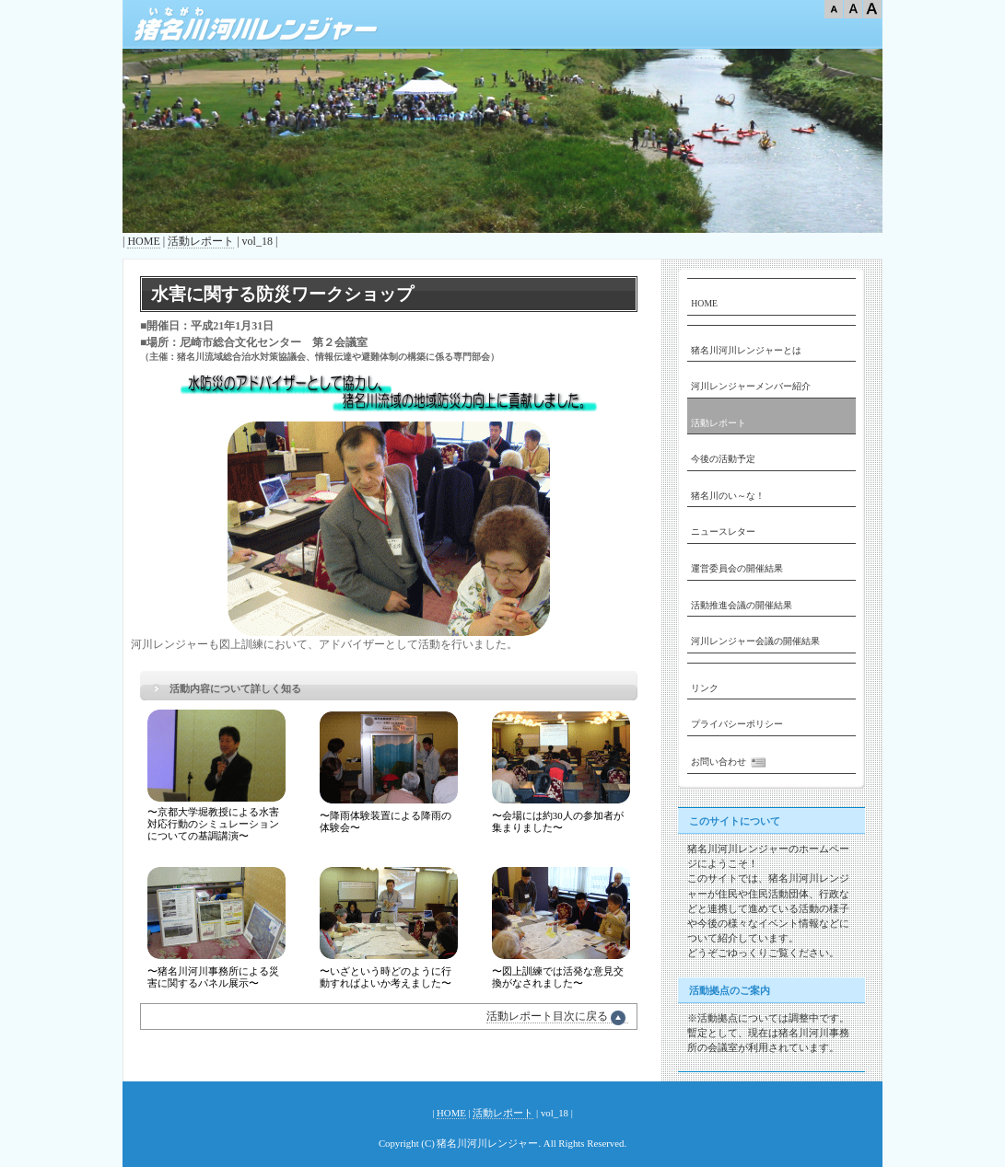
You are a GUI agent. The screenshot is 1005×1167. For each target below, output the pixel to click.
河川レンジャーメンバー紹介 (751, 386)
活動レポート (201, 241)
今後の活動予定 (723, 459)
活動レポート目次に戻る (557, 1016)
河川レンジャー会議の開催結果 (755, 641)
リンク (705, 688)
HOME (143, 241)
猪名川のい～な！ (728, 496)
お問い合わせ (730, 762)
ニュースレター (723, 531)
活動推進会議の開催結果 (741, 605)
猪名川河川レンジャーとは (746, 350)
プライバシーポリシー (737, 724)
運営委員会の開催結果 (737, 568)
